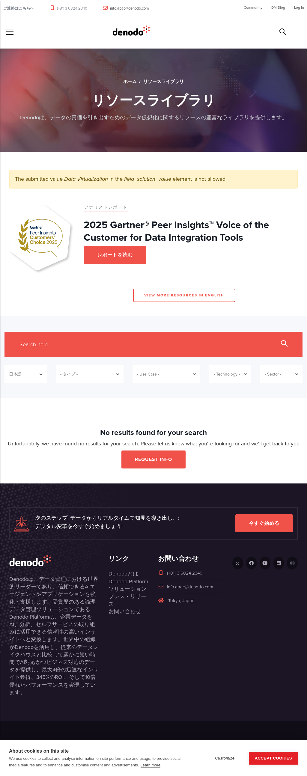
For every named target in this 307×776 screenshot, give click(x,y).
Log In (299, 7)
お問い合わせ (125, 611)
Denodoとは (123, 574)
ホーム (130, 81)
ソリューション (127, 589)
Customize (225, 758)
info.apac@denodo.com (129, 8)
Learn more (150, 765)
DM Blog (278, 7)
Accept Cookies (273, 758)
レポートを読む (115, 254)
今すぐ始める (264, 523)
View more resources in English (184, 295)
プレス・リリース (127, 600)
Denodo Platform (128, 581)
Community (253, 7)
